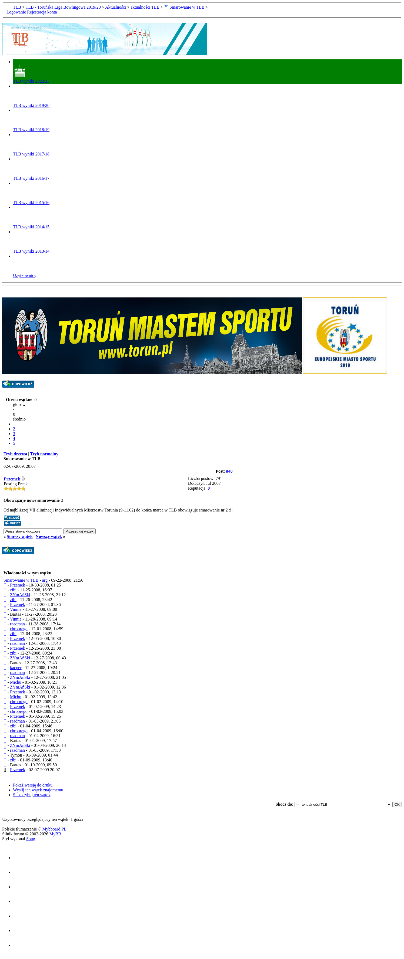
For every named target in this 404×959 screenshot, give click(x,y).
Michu (15, 682)
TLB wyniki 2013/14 (31, 248)
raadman (17, 624)
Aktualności (116, 7)
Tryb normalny (44, 454)
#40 (229, 471)
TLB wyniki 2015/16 (31, 200)
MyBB (55, 834)
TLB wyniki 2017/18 (31, 151)
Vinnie (16, 609)
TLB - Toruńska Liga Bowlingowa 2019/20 (64, 7)
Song (30, 838)
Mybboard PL (54, 829)
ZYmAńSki (20, 594)
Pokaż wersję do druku (32, 785)
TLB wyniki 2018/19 (31, 127)
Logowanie (16, 12)
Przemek (12, 479)
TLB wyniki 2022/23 (31, 78)
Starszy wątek (20, 536)
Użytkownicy (24, 273)
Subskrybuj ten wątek (32, 794)
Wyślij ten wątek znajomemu (38, 790)
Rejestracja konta (42, 12)
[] (5, 585)
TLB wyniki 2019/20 (31, 103)
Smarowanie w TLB (187, 7)
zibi (13, 590)
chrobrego (19, 628)
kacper (16, 667)
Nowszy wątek (49, 536)
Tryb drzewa (15, 454)
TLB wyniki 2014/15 (31, 224)
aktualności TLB (146, 7)
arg (45, 580)
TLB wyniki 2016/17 (31, 176)
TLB (17, 7)
